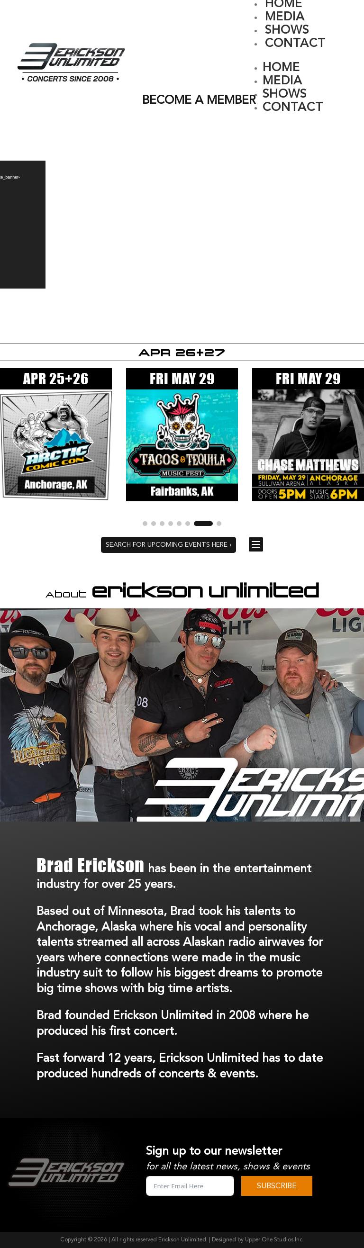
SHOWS (287, 30)
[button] (152, 523)
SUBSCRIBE (277, 1186)
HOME (281, 67)
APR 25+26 (56, 378)
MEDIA (285, 17)
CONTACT (295, 43)
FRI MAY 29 (182, 378)
